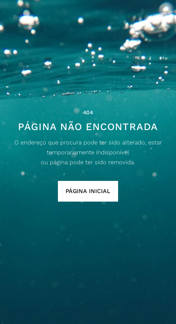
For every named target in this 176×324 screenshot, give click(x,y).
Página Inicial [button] (88, 191)
